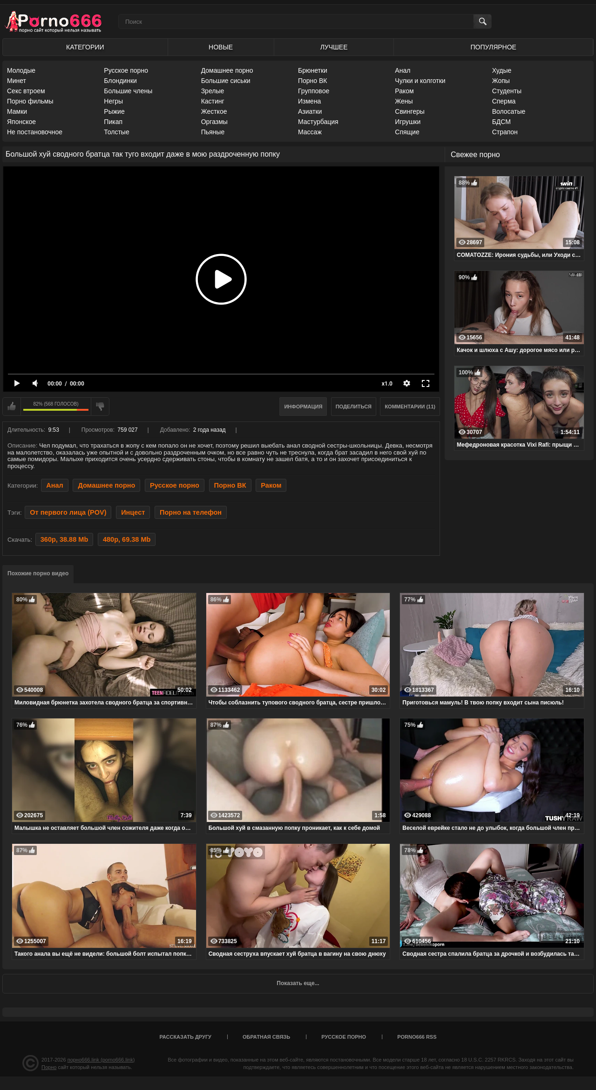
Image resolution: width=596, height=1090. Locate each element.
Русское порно (126, 70)
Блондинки (120, 80)
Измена (309, 101)
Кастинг (212, 101)
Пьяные (213, 132)
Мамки (17, 111)
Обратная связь (266, 1037)
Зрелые (212, 91)
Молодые (21, 70)
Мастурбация (318, 121)
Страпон (505, 132)
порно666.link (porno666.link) (101, 1059)
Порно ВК (312, 80)
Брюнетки (312, 70)
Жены (404, 101)
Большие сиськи (226, 80)
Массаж (310, 132)
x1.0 (387, 383)
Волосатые (509, 111)
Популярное (493, 47)
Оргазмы (214, 121)
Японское (21, 121)
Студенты (507, 91)
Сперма (504, 101)
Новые (221, 47)
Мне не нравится (100, 406)
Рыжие (114, 111)
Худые (502, 70)
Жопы (501, 80)
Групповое (313, 91)
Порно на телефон (191, 512)
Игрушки (407, 121)
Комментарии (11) (410, 406)
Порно (48, 1067)
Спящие (407, 132)
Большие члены (128, 91)
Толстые (116, 132)
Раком (404, 91)
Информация (303, 406)
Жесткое (214, 111)
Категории (85, 47)
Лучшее (334, 47)
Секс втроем (26, 91)
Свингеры (410, 111)
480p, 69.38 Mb (126, 539)
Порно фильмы (30, 101)
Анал (402, 70)
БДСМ (501, 121)
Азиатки (310, 111)
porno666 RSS (416, 1037)
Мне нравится (11, 406)
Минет (16, 80)
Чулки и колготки (420, 80)
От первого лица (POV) (68, 512)
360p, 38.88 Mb (64, 539)
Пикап (113, 121)
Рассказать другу (185, 1037)
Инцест (133, 512)
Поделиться (354, 406)
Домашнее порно (227, 70)
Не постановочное (34, 132)
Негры (113, 101)
